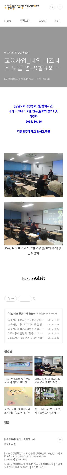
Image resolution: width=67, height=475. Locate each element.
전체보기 (25, 20)
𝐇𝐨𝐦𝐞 (7, 20)
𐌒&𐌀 (58, 20)
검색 (52, 7)
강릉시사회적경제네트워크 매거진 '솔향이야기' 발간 (26, 330)
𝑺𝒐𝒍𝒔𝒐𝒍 (42, 20)
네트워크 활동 (16, 313)
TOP (60, 440)
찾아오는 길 (10, 444)
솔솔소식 (31, 313)
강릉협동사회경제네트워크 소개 (19, 439)
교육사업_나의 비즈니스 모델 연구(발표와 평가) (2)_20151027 (26, 326)
